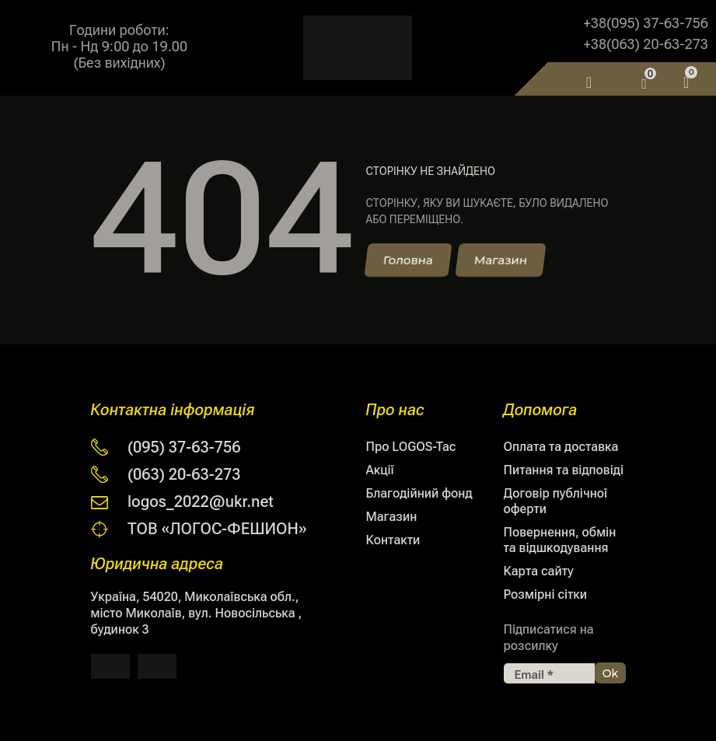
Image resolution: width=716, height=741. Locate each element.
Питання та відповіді (564, 470)
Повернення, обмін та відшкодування (560, 540)
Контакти (393, 540)
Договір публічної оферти (556, 501)
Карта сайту (539, 571)
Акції (380, 470)
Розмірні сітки (545, 594)
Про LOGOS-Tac (411, 446)
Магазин (391, 516)
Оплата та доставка (561, 446)
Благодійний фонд (419, 493)
